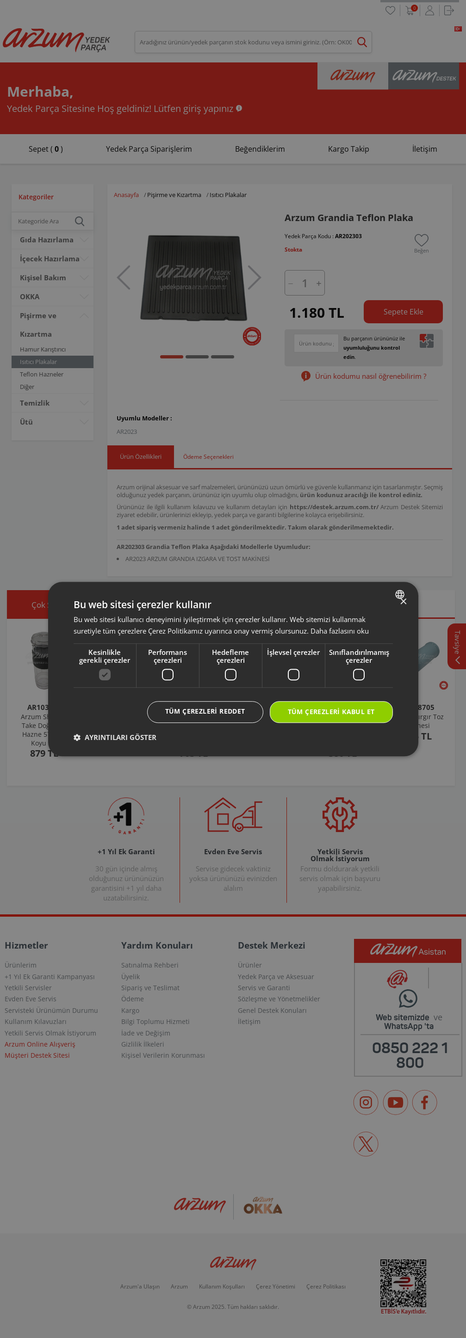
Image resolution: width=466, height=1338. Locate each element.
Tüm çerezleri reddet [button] (205, 711)
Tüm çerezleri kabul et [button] (331, 712)
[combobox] (401, 594)
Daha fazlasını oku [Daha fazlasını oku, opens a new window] (340, 630)
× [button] (403, 601)
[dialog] (233, 669)
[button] (115, 737)
